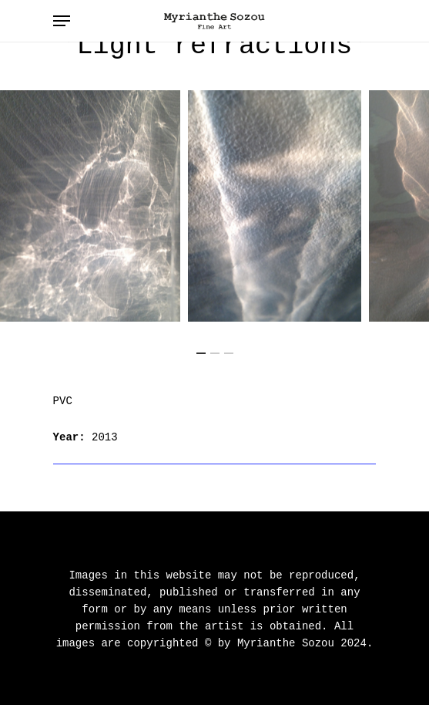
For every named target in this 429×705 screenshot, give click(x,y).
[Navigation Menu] (61, 21)
